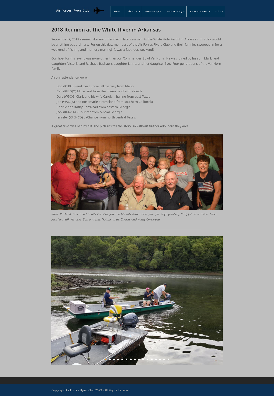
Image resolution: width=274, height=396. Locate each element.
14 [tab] (160, 359)
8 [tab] (135, 359)
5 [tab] (122, 359)
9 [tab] (139, 359)
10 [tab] (143, 359)
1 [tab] (105, 359)
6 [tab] (126, 359)
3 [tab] (114, 359)
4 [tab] (118, 359)
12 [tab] (152, 359)
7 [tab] (131, 359)
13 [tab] (156, 359)
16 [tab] (168, 359)
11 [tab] (147, 359)
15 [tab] (164, 359)
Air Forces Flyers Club (80, 390)
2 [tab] (110, 359)
